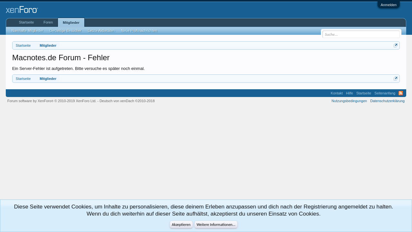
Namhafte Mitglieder (27, 31)
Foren (48, 22)
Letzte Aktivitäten (101, 31)
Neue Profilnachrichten (139, 31)
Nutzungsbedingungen (349, 101)
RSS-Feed (400, 93)
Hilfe (349, 93)
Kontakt (337, 93)
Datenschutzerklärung (387, 101)
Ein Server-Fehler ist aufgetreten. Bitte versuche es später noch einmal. (78, 68)
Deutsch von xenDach (126, 101)
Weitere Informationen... (216, 224)
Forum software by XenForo (52, 101)
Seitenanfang (384, 93)
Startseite (26, 22)
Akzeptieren (181, 224)
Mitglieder (71, 22)
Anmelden (389, 5)
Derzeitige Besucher (65, 31)
